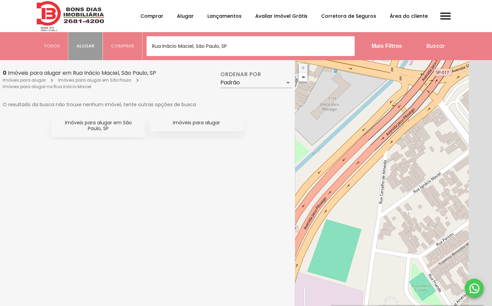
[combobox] (251, 46)
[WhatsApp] (474, 288)
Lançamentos (224, 16)
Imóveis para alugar (24, 80)
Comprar (151, 16)
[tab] (52, 46)
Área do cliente (409, 16)
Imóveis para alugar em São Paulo (94, 80)
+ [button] (303, 68)
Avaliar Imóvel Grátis (281, 16)
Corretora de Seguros (348, 16)
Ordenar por (240, 74)
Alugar (185, 16)
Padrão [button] (230, 82)
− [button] (303, 77)
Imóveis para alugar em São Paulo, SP (98, 125)
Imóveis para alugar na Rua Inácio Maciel (47, 86)
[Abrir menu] (445, 16)
